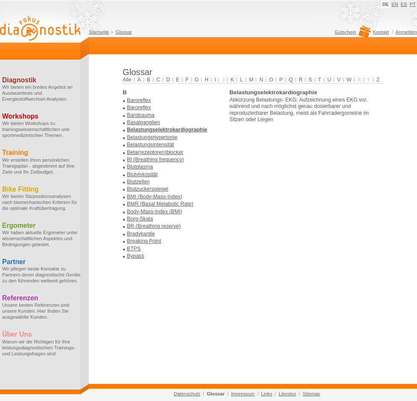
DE (385, 4)
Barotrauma (140, 115)
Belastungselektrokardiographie (167, 130)
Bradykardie (141, 234)
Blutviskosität (142, 174)
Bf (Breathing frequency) (155, 160)
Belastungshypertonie (152, 137)
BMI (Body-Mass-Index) (154, 197)
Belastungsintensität (150, 145)
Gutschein (351, 34)
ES (404, 4)
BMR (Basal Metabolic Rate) (160, 204)
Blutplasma (140, 167)
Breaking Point (144, 241)
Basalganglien (143, 122)
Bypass (135, 256)
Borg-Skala (140, 219)
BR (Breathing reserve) (154, 226)
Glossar (123, 32)
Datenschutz (187, 393)
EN (394, 4)
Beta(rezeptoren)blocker (155, 152)
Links (266, 393)
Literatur (287, 393)
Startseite (99, 32)
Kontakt (381, 32)
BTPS (134, 249)
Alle (127, 80)
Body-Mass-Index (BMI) (154, 212)
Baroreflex (139, 100)
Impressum (243, 393)
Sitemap (311, 393)
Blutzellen (138, 182)
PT (413, 4)
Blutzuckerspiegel (147, 189)
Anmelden (406, 32)
